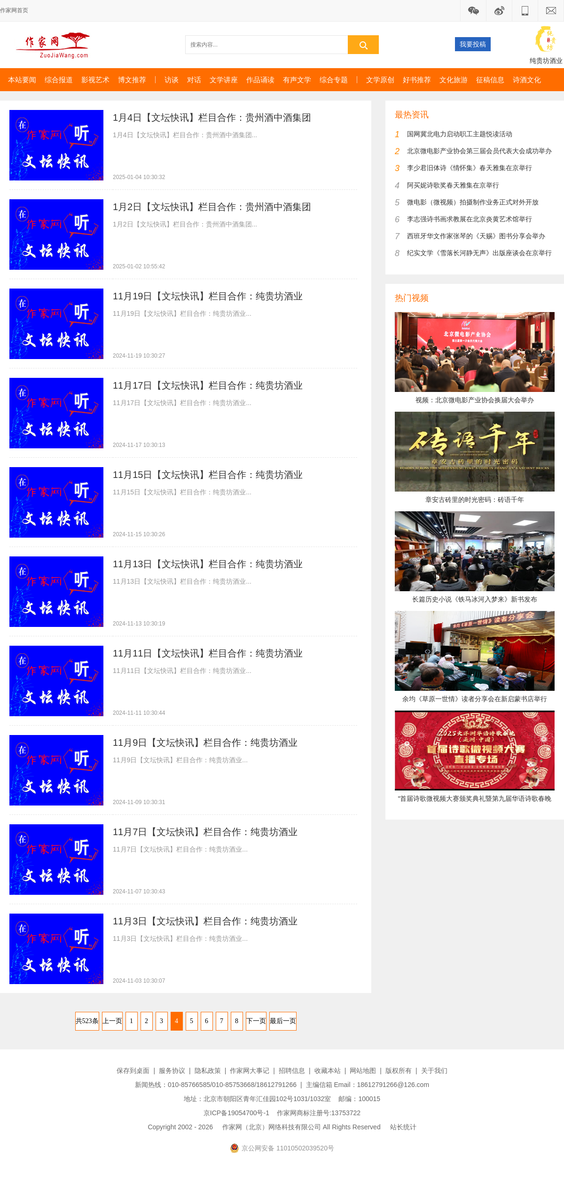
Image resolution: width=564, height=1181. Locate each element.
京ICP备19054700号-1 (236, 1113)
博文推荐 (132, 80)
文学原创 (380, 80)
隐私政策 (208, 1070)
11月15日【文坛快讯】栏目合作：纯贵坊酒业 (208, 474)
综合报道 (59, 80)
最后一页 (283, 1021)
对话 (194, 80)
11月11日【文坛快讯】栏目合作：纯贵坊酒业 (208, 653)
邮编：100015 (359, 1099)
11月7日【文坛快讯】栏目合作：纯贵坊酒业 (205, 832)
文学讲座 (224, 80)
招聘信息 (292, 1070)
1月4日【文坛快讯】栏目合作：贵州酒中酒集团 (212, 117)
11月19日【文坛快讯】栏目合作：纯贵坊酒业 (208, 296)
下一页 (256, 1021)
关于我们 (434, 1070)
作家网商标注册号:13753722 (318, 1113)
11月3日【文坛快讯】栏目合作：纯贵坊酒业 (205, 921)
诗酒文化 (527, 80)
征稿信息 (490, 80)
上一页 (112, 1021)
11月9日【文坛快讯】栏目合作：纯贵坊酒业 (205, 742)
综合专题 (334, 80)
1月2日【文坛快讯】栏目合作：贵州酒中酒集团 (212, 207)
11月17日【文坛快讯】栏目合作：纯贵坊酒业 (208, 385)
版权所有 (398, 1070)
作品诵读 (260, 80)
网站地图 (363, 1070)
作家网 (56, 44)
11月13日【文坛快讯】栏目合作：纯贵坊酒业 (208, 564)
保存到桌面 (133, 1070)
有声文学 (297, 80)
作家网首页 (14, 10)
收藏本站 (327, 1070)
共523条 (87, 1021)
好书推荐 (417, 80)
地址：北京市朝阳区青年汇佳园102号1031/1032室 (257, 1099)
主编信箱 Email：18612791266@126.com (367, 1084)
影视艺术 (95, 80)
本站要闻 (22, 80)
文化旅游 (453, 80)
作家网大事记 (249, 1070)
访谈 (171, 80)
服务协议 (172, 1070)
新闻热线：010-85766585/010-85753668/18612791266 (216, 1084)
